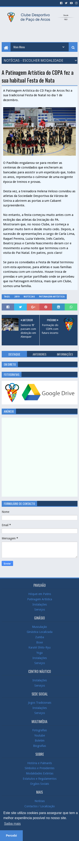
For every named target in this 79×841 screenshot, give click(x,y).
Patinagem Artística (52, 296)
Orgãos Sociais (39, 783)
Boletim (39, 740)
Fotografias (39, 730)
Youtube (39, 735)
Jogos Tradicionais (39, 702)
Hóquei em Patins (39, 594)
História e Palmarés (39, 763)
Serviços (39, 609)
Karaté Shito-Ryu (39, 647)
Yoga (39, 652)
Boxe (39, 642)
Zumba (39, 637)
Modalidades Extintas (39, 773)
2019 (16, 296)
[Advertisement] (40, 32)
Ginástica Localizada (39, 632)
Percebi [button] (11, 835)
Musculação (39, 626)
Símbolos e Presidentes (39, 768)
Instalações (39, 604)
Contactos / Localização (39, 806)
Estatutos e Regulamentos (39, 778)
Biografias (39, 745)
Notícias (29, 296)
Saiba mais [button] (12, 823)
